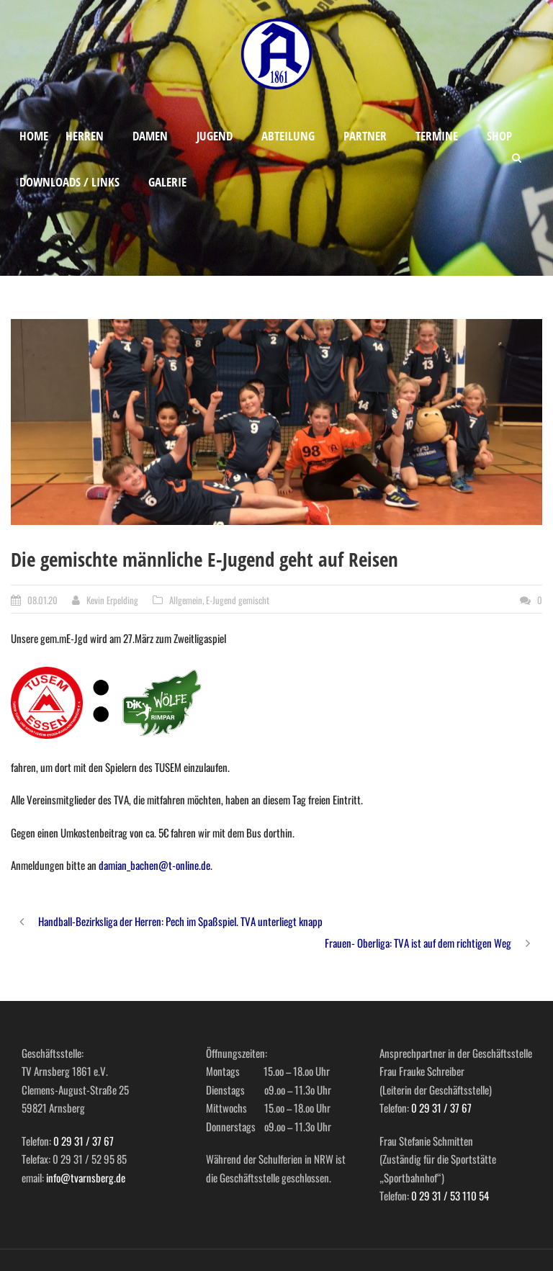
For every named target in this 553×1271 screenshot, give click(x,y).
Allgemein (185, 600)
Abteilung (288, 135)
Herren (85, 135)
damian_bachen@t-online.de (154, 865)
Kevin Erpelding (112, 600)
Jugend (215, 135)
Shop (499, 135)
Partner (365, 135)
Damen (150, 135)
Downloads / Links (69, 182)
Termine (436, 135)
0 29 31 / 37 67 (83, 1141)
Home (33, 135)
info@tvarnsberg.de (85, 1177)
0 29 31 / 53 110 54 (450, 1195)
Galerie (167, 182)
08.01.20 (42, 600)
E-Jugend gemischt (237, 600)
